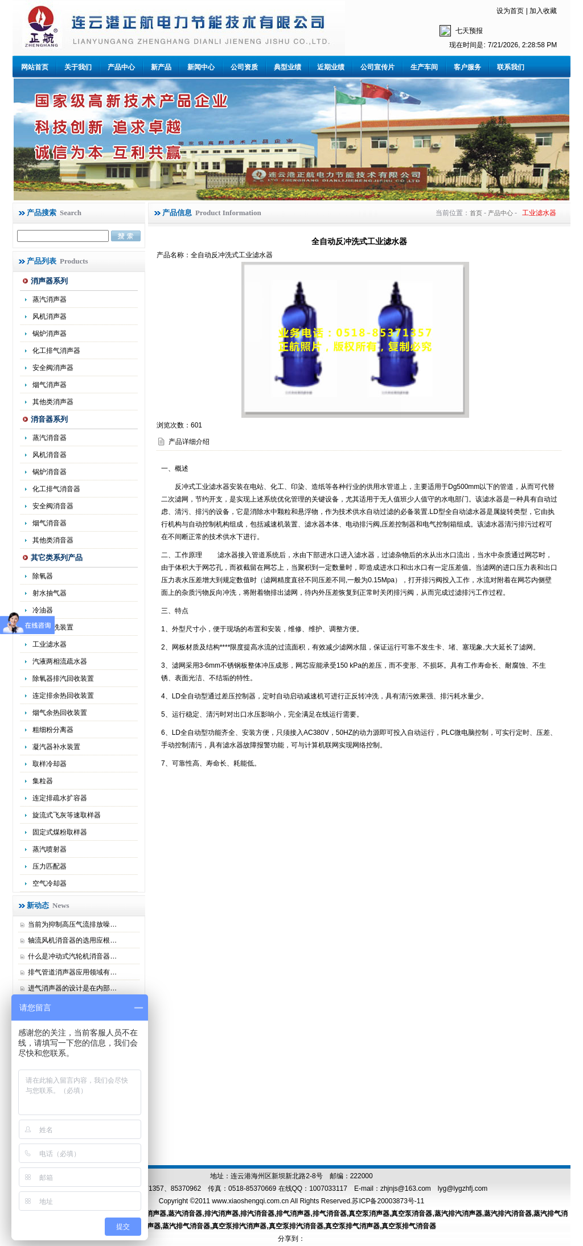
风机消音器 (49, 455)
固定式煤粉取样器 (59, 832)
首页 (476, 212)
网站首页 (34, 67)
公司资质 (244, 67)
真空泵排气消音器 (408, 1226)
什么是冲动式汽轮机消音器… (72, 956)
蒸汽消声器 (49, 299)
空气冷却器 (49, 883)
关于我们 (78, 67)
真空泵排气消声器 (352, 1226)
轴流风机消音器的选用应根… (72, 940)
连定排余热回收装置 (63, 696)
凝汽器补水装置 (56, 747)
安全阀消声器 (52, 368)
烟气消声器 (49, 385)
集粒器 (42, 781)
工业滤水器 (49, 644)
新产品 (161, 67)
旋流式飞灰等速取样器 (66, 815)
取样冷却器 (49, 764)
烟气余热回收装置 (59, 713)
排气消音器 (330, 1214)
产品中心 (121, 67)
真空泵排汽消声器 (239, 1226)
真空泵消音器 (411, 1214)
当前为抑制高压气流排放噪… (72, 924)
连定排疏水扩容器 (59, 798)
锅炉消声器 (49, 334)
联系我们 (510, 67)
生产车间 (424, 67)
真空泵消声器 (368, 1214)
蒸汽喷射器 (49, 849)
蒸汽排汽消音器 (508, 1214)
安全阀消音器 (52, 506)
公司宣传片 (377, 67)
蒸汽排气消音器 (186, 1226)
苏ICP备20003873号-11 (388, 1201)
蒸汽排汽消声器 (458, 1214)
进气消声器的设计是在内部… (72, 988)
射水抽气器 (49, 593)
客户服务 (467, 67)
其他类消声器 (52, 402)
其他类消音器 (52, 540)
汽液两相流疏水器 (59, 661)
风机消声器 (49, 316)
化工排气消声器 (56, 351)
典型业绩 (287, 67)
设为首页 (510, 11)
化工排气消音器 (56, 489)
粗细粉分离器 (52, 730)
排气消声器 (293, 1214)
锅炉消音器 (49, 472)
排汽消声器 (221, 1214)
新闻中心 (201, 67)
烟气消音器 (49, 523)
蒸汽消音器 (49, 438)
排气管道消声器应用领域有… (72, 972)
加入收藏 (543, 11)
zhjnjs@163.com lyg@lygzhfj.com (433, 1188)
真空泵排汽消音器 (296, 1226)
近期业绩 (330, 67)
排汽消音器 (257, 1214)
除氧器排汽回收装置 (63, 678)
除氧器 (42, 576)
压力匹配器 (49, 866)
